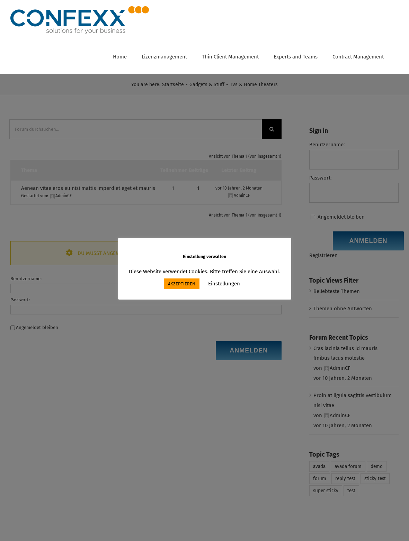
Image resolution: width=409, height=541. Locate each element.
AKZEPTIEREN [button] (181, 283)
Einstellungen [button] (224, 284)
